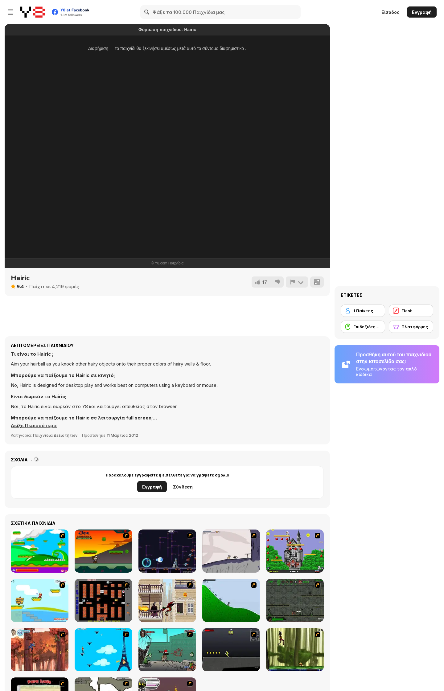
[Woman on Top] (103, 649)
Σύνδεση (183, 486)
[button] (34, 425)
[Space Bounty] (295, 600)
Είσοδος (390, 12)
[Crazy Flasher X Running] (231, 649)
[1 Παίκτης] (363, 311)
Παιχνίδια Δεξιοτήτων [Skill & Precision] (55, 435)
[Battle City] (103, 600)
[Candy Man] (39, 551)
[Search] (147, 12)
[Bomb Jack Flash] (295, 551)
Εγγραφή (422, 12)
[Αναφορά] (297, 282)
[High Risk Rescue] (167, 600)
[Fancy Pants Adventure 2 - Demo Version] (231, 600)
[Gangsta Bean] (167, 649)
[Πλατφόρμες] (411, 327)
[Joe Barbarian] (103, 551)
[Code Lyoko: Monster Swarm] (295, 649)
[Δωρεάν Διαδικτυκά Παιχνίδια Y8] (32, 12)
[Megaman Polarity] (167, 551)
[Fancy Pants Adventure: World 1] (231, 551)
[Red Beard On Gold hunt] (39, 600)
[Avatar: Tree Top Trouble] (39, 649)
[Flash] (411, 311)
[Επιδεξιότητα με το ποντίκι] (363, 327)
